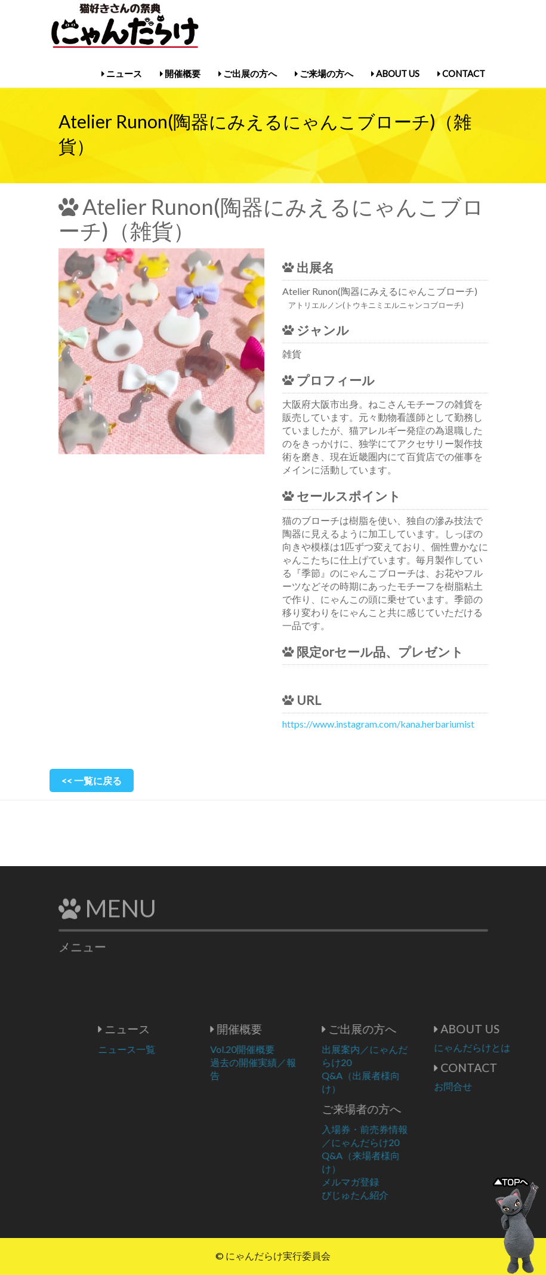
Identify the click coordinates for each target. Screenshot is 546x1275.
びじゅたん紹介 (378, 1194)
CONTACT (461, 73)
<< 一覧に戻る (91, 780)
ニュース (121, 73)
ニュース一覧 (149, 1049)
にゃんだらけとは (494, 1047)
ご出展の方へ (247, 73)
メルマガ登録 (373, 1181)
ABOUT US (395, 73)
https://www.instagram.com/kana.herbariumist (378, 723)
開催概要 (180, 73)
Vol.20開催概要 (265, 1049)
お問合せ (475, 1086)
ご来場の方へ (324, 73)
